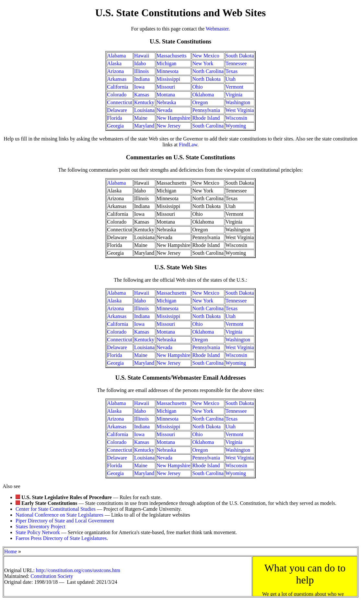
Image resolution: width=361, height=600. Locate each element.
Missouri (166, 87)
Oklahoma (203, 94)
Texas (232, 71)
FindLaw (188, 144)
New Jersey (168, 126)
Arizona (115, 71)
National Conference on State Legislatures (59, 515)
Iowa (139, 87)
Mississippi (168, 79)
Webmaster (217, 28)
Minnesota (168, 71)
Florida (114, 118)
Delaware (117, 110)
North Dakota (206, 79)
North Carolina (207, 71)
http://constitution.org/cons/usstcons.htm (78, 570)
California (117, 87)
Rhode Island (206, 118)
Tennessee (236, 63)
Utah (231, 79)
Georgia (115, 126)
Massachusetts (171, 55)
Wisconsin (236, 118)
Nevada (164, 110)
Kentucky (144, 102)
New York (202, 63)
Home (10, 551)
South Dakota (240, 55)
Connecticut (119, 102)
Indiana (142, 79)
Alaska (114, 63)
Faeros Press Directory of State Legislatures (61, 538)
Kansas (141, 94)
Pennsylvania (206, 110)
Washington (238, 102)
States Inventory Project (40, 526)
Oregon (200, 102)
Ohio (197, 87)
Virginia (234, 94)
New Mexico (205, 55)
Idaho (140, 63)
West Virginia (240, 110)
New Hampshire (173, 118)
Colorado (117, 94)
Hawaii (141, 55)
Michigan (166, 63)
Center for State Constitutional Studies (56, 509)
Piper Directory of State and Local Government (65, 520)
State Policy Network (38, 532)
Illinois (141, 71)
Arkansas (117, 79)
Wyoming (236, 126)
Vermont (234, 87)
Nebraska (166, 102)
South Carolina (207, 126)
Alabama (116, 55)
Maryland (144, 126)
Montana (166, 94)
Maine (140, 118)
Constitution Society (51, 576)
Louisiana (144, 110)
